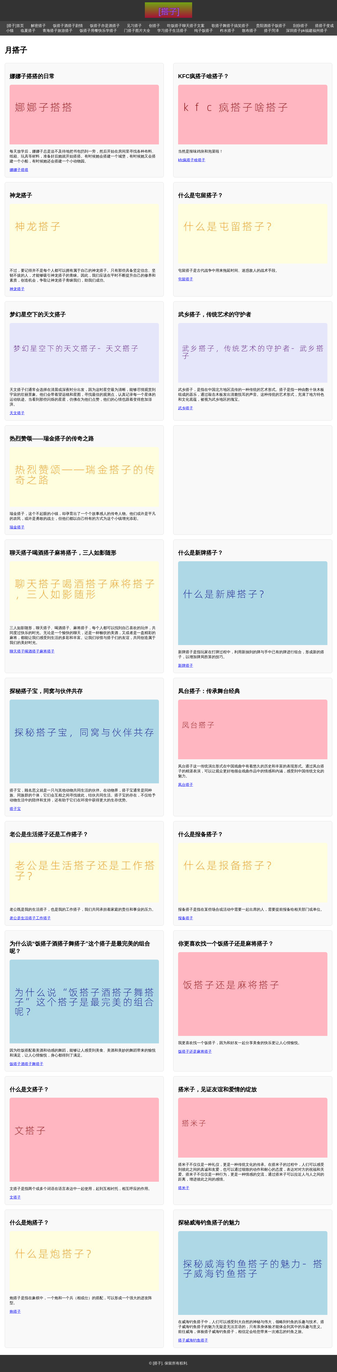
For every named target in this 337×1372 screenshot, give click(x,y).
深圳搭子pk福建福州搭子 (306, 31)
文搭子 (15, 1197)
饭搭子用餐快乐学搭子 (98, 31)
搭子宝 (15, 809)
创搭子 (154, 26)
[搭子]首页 (15, 26)
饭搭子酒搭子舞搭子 (26, 1064)
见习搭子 (134, 26)
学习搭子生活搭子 (172, 31)
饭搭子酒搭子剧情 (68, 26)
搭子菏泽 (271, 31)
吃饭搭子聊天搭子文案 (186, 26)
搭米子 (183, 1188)
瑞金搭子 (17, 527)
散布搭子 (249, 31)
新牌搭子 (185, 666)
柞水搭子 (227, 31)
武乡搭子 (185, 408)
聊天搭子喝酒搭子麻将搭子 (32, 651)
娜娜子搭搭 (19, 170)
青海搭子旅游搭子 (58, 31)
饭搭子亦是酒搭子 (105, 26)
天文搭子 (17, 413)
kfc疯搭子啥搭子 (191, 160)
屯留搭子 (185, 279)
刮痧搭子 (300, 26)
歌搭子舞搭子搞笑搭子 (230, 26)
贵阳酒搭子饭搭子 (271, 26)
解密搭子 (38, 26)
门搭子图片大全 (137, 31)
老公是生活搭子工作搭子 (30, 918)
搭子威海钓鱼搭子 (193, 1340)
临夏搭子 (28, 31)
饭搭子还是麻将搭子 (195, 1051)
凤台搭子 (185, 785)
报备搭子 (185, 918)
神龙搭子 (17, 289)
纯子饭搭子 (203, 31)
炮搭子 (15, 1311)
